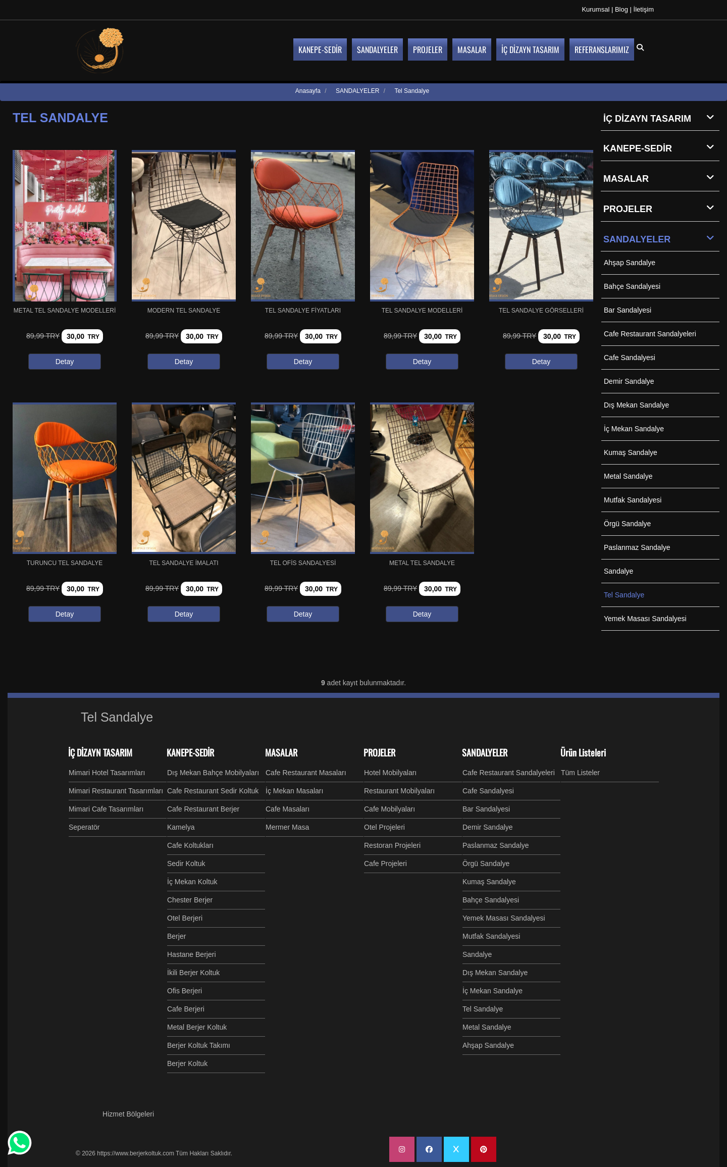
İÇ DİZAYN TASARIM (661, 118)
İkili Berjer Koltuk (193, 973)
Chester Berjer (190, 900)
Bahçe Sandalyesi (632, 286)
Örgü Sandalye (627, 524)
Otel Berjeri (184, 918)
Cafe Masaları (287, 809)
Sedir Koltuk (186, 863)
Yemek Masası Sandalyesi (645, 619)
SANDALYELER (661, 238)
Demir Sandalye (629, 381)
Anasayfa (308, 90)
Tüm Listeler (580, 773)
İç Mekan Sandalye (634, 429)
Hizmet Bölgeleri (128, 1114)
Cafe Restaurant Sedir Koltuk (212, 791)
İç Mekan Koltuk (192, 882)
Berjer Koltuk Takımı (198, 1045)
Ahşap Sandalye (629, 263)
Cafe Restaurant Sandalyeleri (650, 334)
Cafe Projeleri (385, 863)
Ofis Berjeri (184, 991)
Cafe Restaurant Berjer (203, 809)
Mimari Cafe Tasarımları (106, 809)
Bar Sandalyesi (627, 310)
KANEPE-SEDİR (661, 148)
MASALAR (661, 178)
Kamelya (180, 827)
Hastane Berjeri (191, 954)
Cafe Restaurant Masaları (306, 773)
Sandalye (618, 571)
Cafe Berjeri (185, 1009)
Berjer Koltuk (187, 1063)
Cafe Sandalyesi (629, 357)
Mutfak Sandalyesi (632, 500)
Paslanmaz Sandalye (637, 547)
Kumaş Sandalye (630, 452)
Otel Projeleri (384, 827)
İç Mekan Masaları (294, 791)
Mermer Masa (287, 827)
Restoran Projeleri (392, 845)
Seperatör (84, 827)
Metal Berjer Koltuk (197, 1027)
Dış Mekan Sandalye (636, 405)
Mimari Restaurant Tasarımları (116, 791)
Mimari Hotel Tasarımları (107, 773)
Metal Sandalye (628, 476)
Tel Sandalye (624, 595)
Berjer (176, 936)
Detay (65, 362)
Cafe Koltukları (190, 845)
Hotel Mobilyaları (390, 773)
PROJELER (661, 208)
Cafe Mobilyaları (389, 809)
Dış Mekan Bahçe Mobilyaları (213, 773)
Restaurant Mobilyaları (399, 791)
